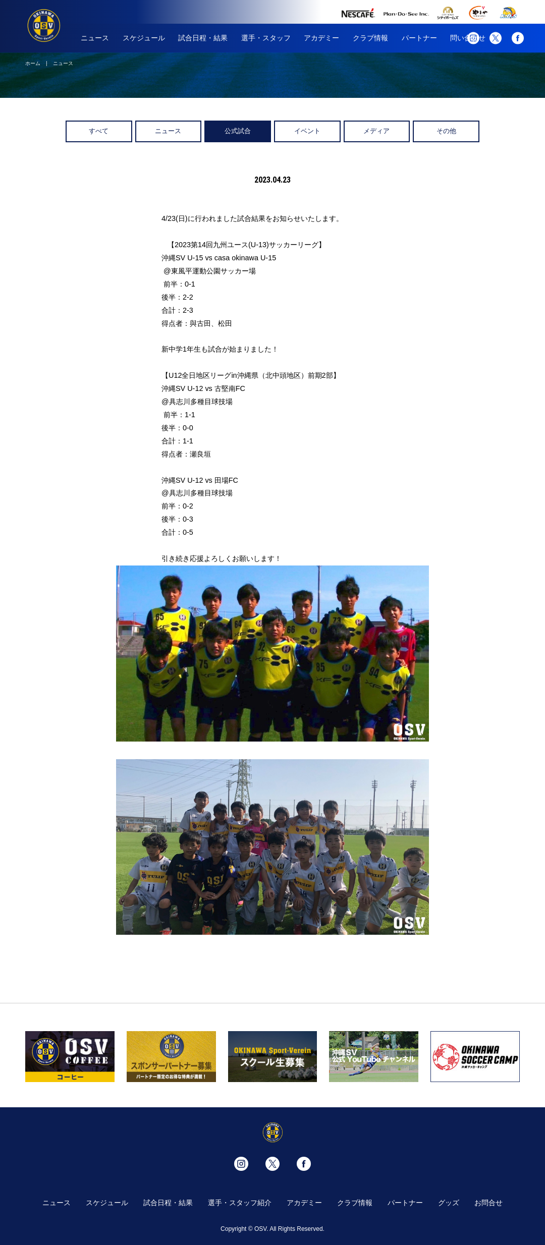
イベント (307, 131)
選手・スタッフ (266, 38)
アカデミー (321, 38)
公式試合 (238, 131)
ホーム (32, 63)
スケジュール (144, 38)
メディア (376, 131)
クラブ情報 (370, 38)
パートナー (419, 38)
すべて (98, 131)
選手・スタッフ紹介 (239, 1203)
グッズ (448, 1203)
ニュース (95, 38)
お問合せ (488, 1203)
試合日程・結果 (203, 38)
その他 (446, 131)
